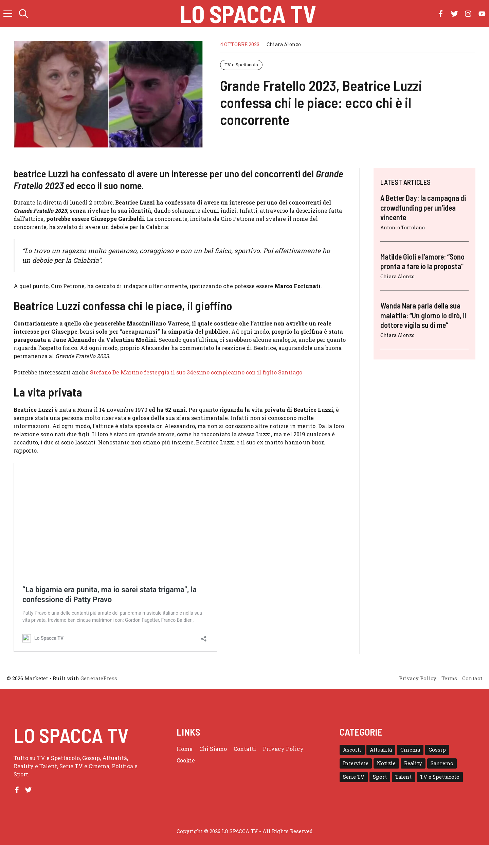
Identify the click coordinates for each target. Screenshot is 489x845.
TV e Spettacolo (241, 64)
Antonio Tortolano (402, 227)
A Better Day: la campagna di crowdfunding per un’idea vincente (423, 207)
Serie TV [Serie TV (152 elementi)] (353, 777)
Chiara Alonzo (284, 44)
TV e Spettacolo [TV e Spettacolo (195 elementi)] (439, 777)
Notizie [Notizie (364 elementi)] (386, 763)
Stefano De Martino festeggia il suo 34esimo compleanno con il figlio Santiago (196, 372)
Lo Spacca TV (248, 13)
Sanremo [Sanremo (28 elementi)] (442, 763)
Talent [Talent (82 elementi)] (403, 777)
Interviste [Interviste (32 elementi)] (355, 763)
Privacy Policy (283, 748)
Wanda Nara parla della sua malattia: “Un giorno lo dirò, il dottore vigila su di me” (423, 315)
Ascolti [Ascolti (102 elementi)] (352, 749)
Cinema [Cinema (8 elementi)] (410, 749)
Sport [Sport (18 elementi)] (380, 777)
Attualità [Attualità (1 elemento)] (381, 749)
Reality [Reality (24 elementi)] (413, 763)
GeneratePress (98, 678)
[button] (23, 13)
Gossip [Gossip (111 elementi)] (437, 749)
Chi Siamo (213, 748)
